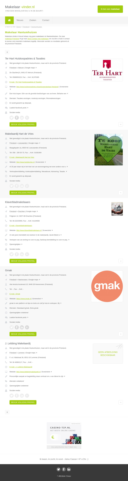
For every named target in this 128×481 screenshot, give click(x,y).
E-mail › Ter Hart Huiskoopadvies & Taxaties (26, 82)
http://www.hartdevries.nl (25, 162)
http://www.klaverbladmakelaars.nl (28, 230)
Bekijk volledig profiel (23, 124)
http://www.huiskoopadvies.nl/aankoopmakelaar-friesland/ (37, 87)
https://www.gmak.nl (23, 299)
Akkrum (21, 68)
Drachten (21, 211)
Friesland (13, 68)
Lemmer (21, 353)
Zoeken (32, 20)
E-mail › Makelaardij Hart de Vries (22, 157)
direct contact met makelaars (38, 39)
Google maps (31, 68)
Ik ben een (110, 9)
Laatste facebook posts (19, 108)
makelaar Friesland (12, 39)
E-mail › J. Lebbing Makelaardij (21, 367)
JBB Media (61, 476)
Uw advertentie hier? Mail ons (64, 447)
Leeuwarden (22, 143)
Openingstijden (16, 244)
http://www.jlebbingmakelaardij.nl (28, 372)
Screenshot (41, 162)
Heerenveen (22, 280)
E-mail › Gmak (15, 294)
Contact (45, 20)
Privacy (68, 476)
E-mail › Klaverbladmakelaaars (21, 226)
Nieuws (20, 20)
